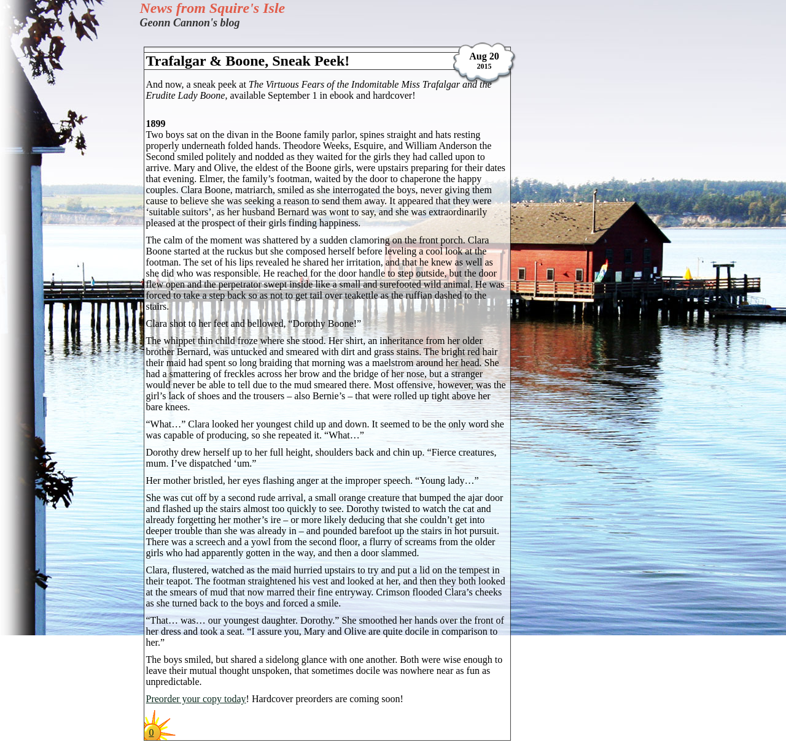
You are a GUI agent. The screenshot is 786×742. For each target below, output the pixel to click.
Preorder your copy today (196, 699)
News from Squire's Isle (213, 8)
